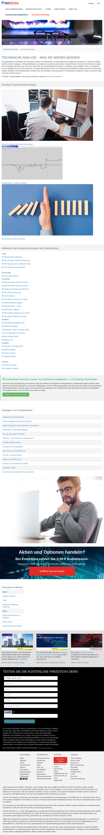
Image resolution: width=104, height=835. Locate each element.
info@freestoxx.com (61, 773)
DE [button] (99, 3)
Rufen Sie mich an (60, 776)
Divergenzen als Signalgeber (13, 447)
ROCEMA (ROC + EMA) (12, 306)
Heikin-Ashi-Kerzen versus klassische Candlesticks (21, 425)
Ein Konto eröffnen (60, 760)
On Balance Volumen (11, 368)
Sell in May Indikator (11, 276)
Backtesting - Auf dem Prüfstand (15, 183)
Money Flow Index (10, 365)
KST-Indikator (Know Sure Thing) (15, 299)
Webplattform (24, 774)
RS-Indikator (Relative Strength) (15, 316)
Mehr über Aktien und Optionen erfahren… (51, 663)
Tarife (5, 600)
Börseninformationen (10, 49)
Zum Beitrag (22, 659)
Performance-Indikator (12, 309)
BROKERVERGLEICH (34, 9)
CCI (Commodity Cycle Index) (14, 333)
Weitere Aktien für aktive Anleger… (14, 663)
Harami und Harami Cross (12, 459)
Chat (55, 778)
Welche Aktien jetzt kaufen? (12, 626)
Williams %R (8, 340)
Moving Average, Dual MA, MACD (16, 282)
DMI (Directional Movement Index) (16, 286)
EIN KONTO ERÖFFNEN (41, 15)
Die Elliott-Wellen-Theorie (12, 442)
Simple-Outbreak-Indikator (13, 303)
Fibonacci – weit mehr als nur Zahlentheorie (18, 438)
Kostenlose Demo (43, 758)
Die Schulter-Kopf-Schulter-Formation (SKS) (18, 472)
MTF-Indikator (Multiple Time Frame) (17, 313)
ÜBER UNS (73, 9)
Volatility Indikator (10, 356)
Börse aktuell (7, 622)
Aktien (22, 758)
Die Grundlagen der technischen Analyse (18, 144)
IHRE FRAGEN (59, 9)
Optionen (23, 760)
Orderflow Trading (9, 468)
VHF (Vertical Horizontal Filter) (14, 267)
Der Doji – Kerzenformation (12, 455)
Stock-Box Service (86, 652)
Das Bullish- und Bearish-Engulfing (15, 430)
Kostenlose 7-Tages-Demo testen (16, 394)
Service (22, 767)
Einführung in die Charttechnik (13, 417)
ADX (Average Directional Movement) (17, 260)
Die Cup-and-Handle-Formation (14, 434)
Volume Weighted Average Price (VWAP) (17, 421)
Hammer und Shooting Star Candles (15, 463)
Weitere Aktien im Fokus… (80, 663)
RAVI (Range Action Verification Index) (17, 264)
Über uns (40, 767)
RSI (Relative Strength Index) (14, 323)
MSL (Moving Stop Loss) (12, 292)
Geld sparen (24, 769)
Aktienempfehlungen (44, 779)
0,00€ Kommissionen (54, 76)
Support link (58, 780)
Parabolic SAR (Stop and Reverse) (16, 289)
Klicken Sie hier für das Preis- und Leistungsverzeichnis (32, 808)
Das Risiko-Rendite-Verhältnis (14, 239)
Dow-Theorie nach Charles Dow (14, 451)
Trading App (24, 776)
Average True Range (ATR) (13, 346)
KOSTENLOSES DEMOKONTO (16, 15)
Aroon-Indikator (9, 296)
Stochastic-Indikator (11, 326)
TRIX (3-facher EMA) (10, 336)
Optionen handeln (9, 596)
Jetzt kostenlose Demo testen (19, 721)
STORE (48, 9)
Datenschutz (41, 774)
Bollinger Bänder (10, 350)
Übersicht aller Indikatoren (13, 257)
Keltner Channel (9, 353)
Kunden (91, 3)
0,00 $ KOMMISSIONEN (14, 9)
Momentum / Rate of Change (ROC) (16, 330)
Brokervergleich (25, 772)
